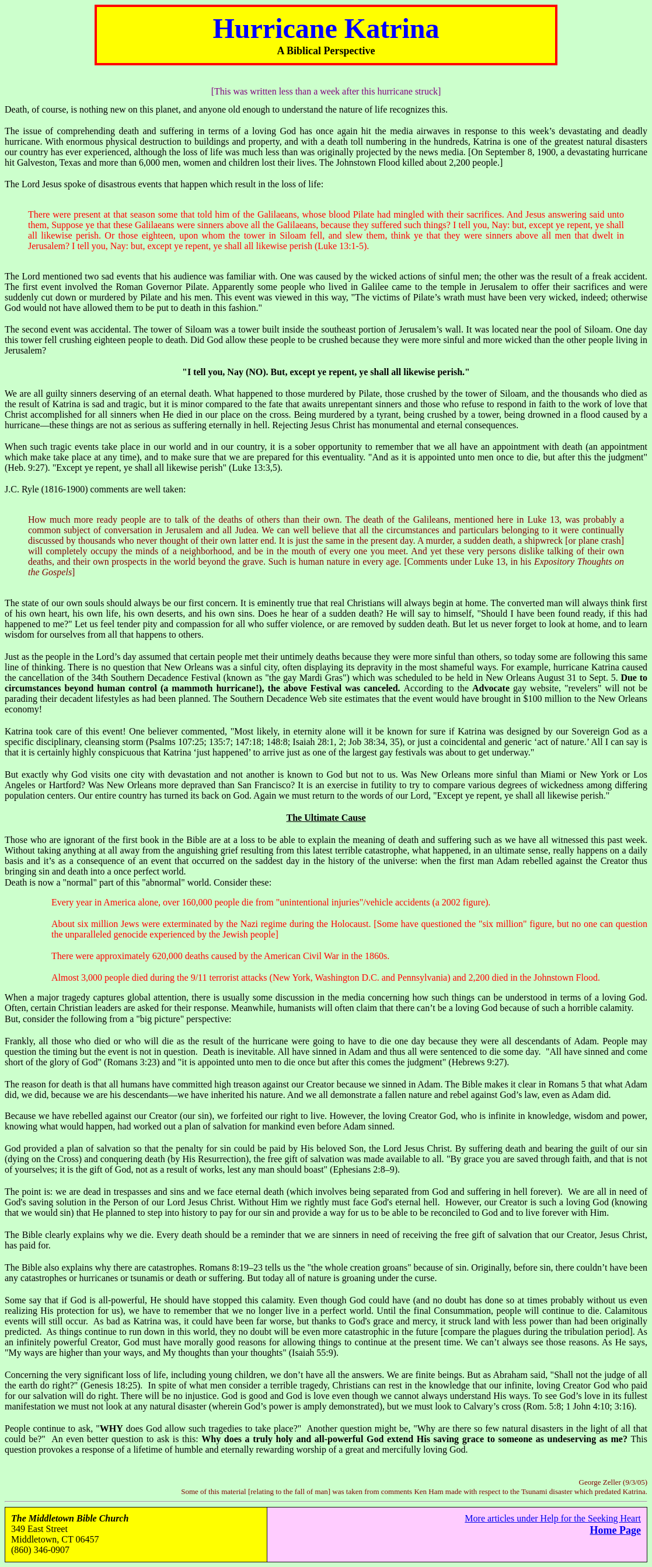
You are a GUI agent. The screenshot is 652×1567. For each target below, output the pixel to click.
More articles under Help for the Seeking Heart (553, 1518)
